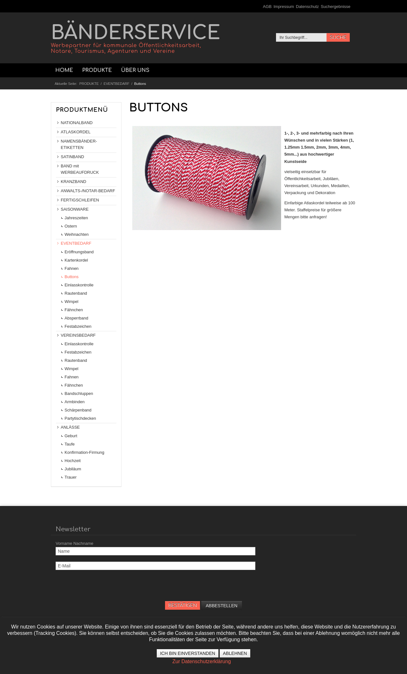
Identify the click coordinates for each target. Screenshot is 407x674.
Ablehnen (235, 653)
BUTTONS (158, 108)
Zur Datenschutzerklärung (201, 661)
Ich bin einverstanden (187, 653)
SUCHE (338, 37)
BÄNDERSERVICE (135, 38)
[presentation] (104, 588)
